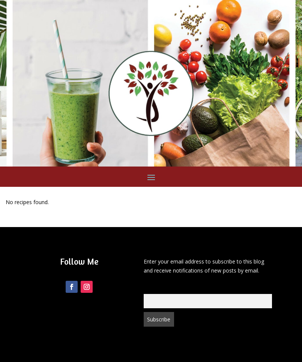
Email (149, 289)
